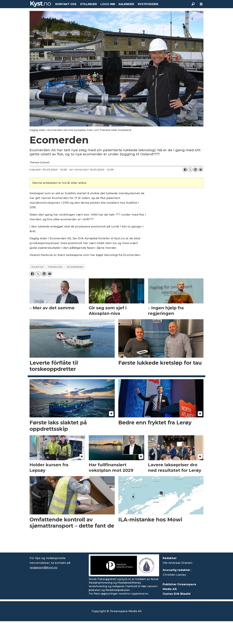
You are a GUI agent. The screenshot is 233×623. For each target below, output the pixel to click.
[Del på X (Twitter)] (190, 169)
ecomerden (75, 267)
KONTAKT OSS (65, 4)
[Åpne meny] (201, 4)
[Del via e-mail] (200, 169)
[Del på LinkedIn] (195, 169)
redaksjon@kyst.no (43, 567)
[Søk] (193, 4)
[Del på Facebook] (185, 169)
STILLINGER (88, 4)
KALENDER (126, 4)
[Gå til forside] (40, 4)
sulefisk (37, 267)
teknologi (55, 267)
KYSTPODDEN (148, 4)
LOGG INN (108, 4)
